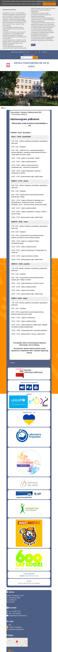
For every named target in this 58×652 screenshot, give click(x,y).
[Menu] (29, 108)
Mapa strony (22, 52)
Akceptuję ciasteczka (49, 4)
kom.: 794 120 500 (13, 613)
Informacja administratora (29, 55)
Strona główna (14, 52)
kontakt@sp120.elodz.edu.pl (16, 615)
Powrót (12, 362)
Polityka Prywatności (14, 627)
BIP (8, 625)
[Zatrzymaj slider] (29, 104)
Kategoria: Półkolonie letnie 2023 (31, 112)
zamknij (33, 44)
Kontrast (44, 52)
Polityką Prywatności (41, 1)
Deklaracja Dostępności (15, 629)
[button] (2, 89)
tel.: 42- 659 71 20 (13, 611)
